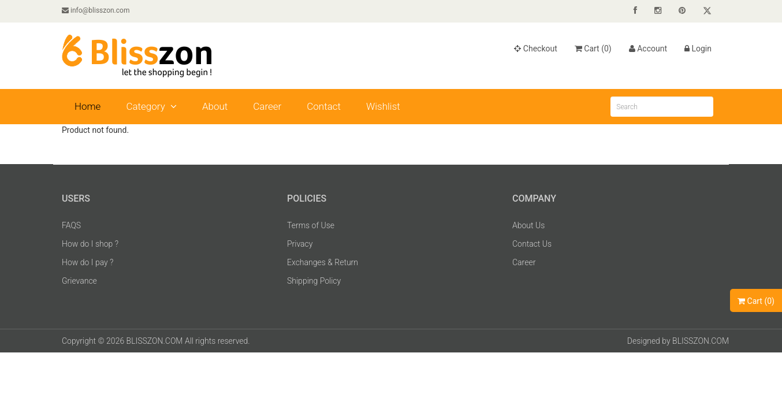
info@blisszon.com (95, 10)
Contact (324, 106)
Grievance (79, 280)
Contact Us (532, 243)
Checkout (535, 48)
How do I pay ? (87, 262)
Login (698, 48)
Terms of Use (310, 225)
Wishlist (383, 106)
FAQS (71, 225)
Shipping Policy (314, 280)
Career (267, 106)
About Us (528, 225)
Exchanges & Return (322, 262)
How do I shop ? (90, 243)
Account (648, 48)
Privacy (299, 243)
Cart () (593, 48)
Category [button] (151, 106)
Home (87, 106)
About (215, 106)
